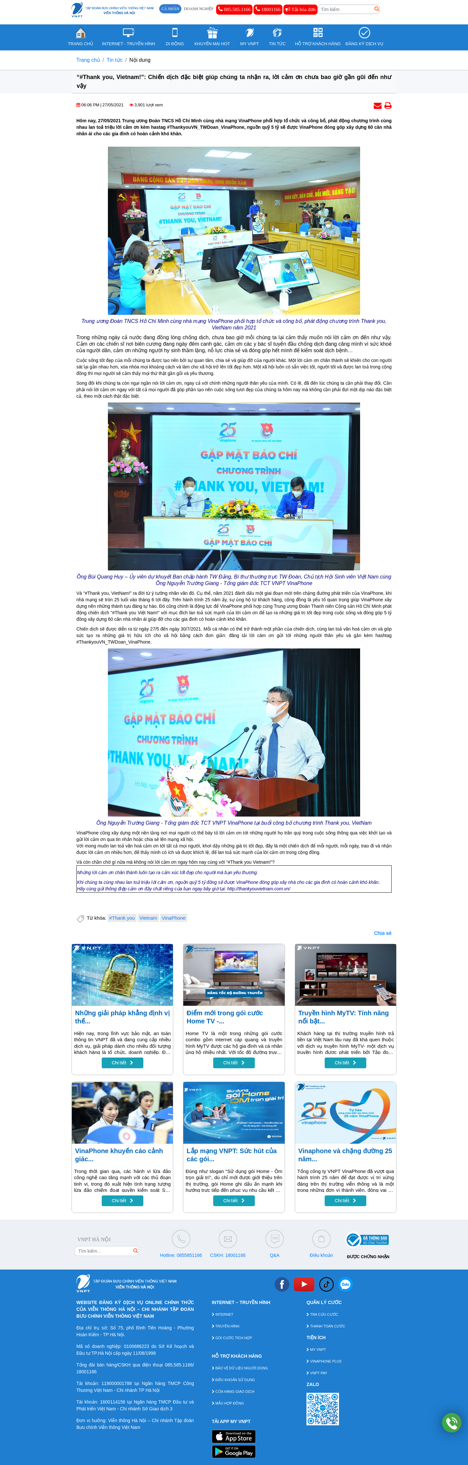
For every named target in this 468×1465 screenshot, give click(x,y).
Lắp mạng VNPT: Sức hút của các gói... (232, 1155)
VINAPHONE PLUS (324, 1361)
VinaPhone (174, 918)
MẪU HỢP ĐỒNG (228, 1403)
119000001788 (116, 1383)
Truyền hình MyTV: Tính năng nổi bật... (343, 1017)
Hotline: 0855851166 (181, 1255)
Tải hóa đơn (300, 9)
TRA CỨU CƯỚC (322, 1314)
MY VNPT (316, 1350)
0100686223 (136, 1346)
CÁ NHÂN (170, 9)
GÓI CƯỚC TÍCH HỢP (232, 1338)
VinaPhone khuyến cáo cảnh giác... (119, 1155)
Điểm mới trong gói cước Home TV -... (225, 1017)
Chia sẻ (383, 933)
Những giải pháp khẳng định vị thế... (122, 1017)
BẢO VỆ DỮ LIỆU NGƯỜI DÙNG (240, 1368)
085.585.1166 (234, 9)
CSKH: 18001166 (228, 1255)
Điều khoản (321, 1255)
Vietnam (148, 918)
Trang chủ (88, 60)
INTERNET (222, 1314)
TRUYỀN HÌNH (226, 1326)
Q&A (275, 1255)
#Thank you (122, 918)
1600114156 (112, 1402)
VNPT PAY (316, 1373)
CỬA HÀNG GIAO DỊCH (233, 1391)
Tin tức (115, 60)
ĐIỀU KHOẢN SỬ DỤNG (233, 1380)
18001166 (267, 9)
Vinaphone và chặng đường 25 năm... (345, 1155)
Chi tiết (122, 1062)
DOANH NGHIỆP (198, 9)
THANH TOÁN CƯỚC (325, 1326)
